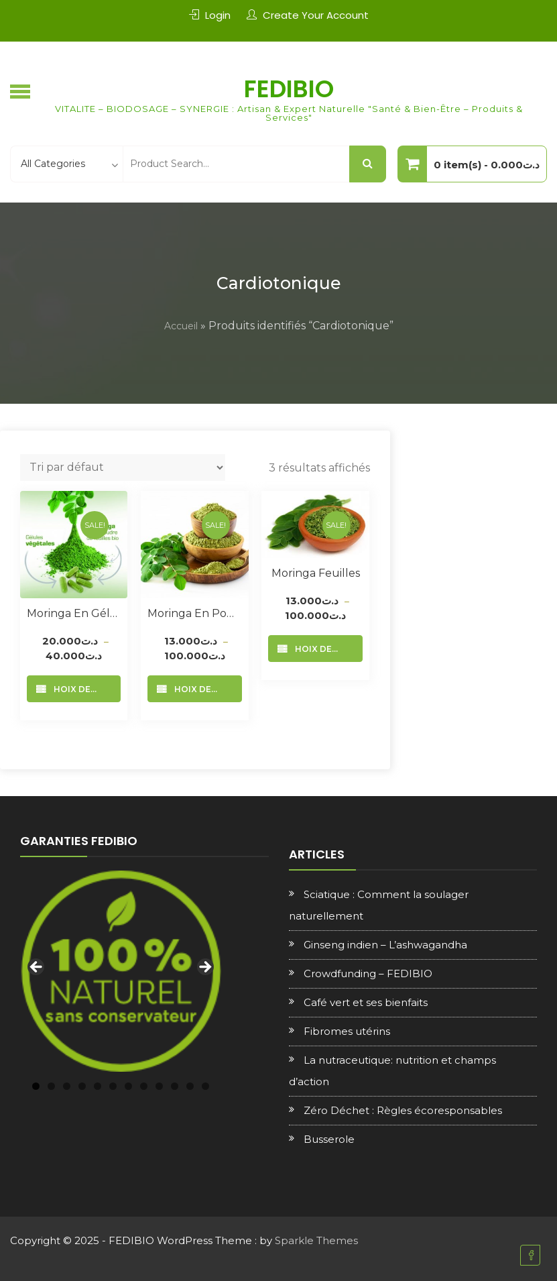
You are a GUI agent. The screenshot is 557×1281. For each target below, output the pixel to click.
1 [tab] (36, 1086)
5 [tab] (97, 1086)
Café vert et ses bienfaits (366, 1002)
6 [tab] (113, 1086)
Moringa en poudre (194, 613)
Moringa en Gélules (74, 613)
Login (218, 15)
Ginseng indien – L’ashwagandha (385, 944)
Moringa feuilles (315, 573)
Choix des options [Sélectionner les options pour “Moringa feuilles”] (325, 649)
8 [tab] (143, 1086)
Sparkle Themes (316, 1240)
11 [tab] (190, 1086)
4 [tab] (82, 1086)
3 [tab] (66, 1086)
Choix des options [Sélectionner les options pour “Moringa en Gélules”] (84, 689)
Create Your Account (316, 15)
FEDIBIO (289, 89)
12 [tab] (205, 1086)
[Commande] (122, 467)
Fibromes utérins (347, 1031)
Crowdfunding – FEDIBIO (368, 973)
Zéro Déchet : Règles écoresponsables (403, 1110)
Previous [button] (37, 968)
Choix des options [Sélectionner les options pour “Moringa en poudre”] (204, 689)
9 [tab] (159, 1086)
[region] (120, 971)
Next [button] (204, 968)
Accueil (181, 326)
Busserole (329, 1139)
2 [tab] (51, 1086)
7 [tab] (128, 1086)
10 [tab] (174, 1086)
